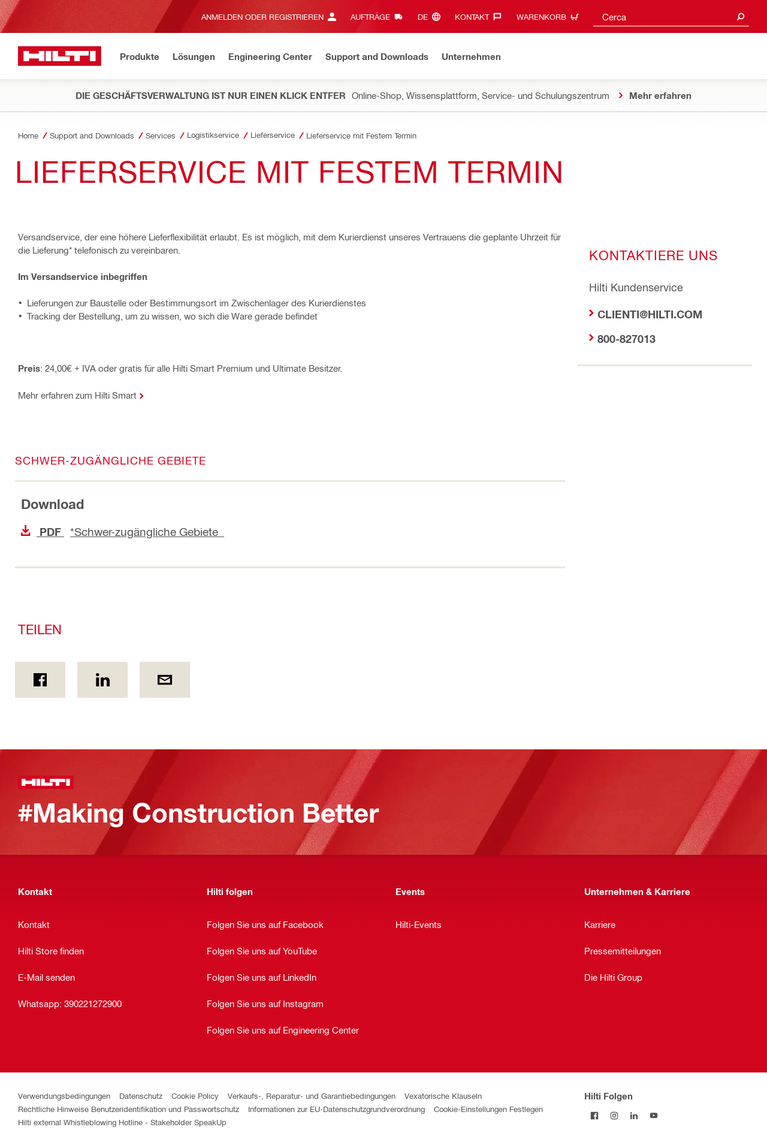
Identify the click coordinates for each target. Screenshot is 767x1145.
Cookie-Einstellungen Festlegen (488, 1108)
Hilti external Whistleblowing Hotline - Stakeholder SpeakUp (122, 1121)
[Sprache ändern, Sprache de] (432, 16)
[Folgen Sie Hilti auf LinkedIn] (634, 1115)
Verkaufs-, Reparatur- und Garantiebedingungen (311, 1095)
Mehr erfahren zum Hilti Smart (77, 395)
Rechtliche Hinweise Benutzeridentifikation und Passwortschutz (128, 1108)
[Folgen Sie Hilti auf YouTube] (653, 1115)
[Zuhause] (59, 56)
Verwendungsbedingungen (64, 1095)
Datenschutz (140, 1095)
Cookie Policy (195, 1095)
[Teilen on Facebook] (40, 680)
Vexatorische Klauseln (443, 1095)
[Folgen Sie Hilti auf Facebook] (594, 1115)
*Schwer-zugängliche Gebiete (122, 531)
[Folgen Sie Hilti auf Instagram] (614, 1115)
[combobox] (671, 16)
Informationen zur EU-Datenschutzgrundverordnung (336, 1108)
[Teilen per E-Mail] (165, 680)
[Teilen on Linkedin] (102, 680)
